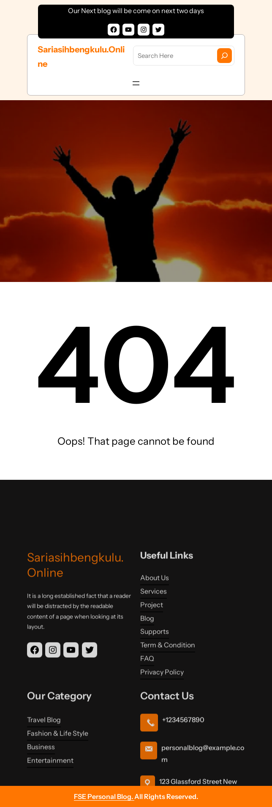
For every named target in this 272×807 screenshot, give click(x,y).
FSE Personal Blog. (104, 796)
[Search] (224, 55)
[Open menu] (136, 83)
